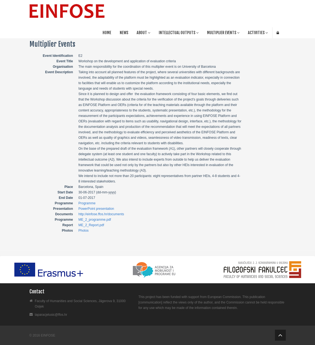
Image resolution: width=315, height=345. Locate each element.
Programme (87, 203)
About (143, 32)
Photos (84, 230)
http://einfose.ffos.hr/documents (101, 214)
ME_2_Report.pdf (91, 225)
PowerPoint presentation (96, 209)
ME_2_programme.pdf (95, 220)
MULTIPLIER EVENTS (223, 32)
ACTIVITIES (258, 32)
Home (107, 32)
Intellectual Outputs (179, 32)
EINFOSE (48, 335)
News (124, 32)
